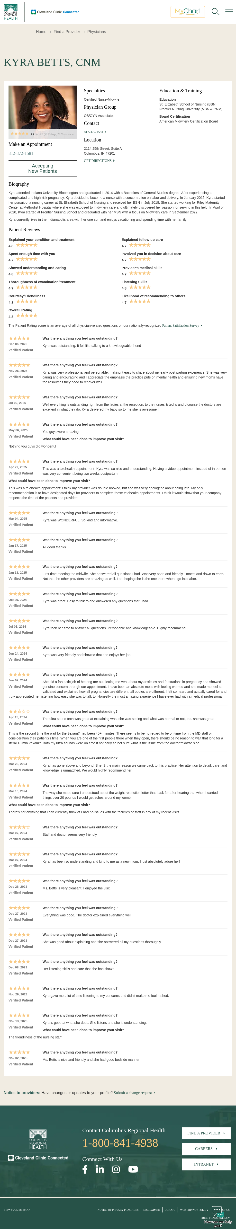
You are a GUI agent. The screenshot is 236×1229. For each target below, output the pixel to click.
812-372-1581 (21, 153)
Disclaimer (151, 1209)
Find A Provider (203, 1133)
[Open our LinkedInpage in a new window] (100, 1170)
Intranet (204, 1164)
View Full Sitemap (17, 1209)
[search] (215, 13)
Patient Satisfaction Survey (180, 325)
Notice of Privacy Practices (118, 1209)
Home (41, 32)
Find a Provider (67, 32)
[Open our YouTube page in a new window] (133, 1170)
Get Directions (98, 161)
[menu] (229, 13)
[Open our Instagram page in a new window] (116, 1170)
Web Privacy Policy (194, 1209)
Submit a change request (133, 1093)
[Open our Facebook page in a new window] (85, 1170)
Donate (169, 1209)
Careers (204, 1149)
